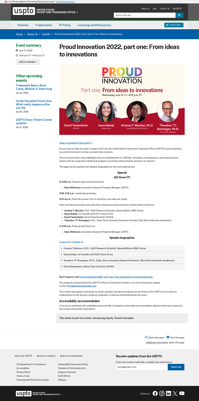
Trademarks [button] (43, 25)
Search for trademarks (71, 356)
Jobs (155, 8)
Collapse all (77, 242)
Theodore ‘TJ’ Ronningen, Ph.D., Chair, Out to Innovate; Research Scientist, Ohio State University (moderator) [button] (118, 260)
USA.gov (62, 380)
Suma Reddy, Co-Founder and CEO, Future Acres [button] (87, 254)
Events (46, 34)
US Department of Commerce (31, 364)
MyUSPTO (177, 8)
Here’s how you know (66, 2)
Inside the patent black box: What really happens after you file (34, 104)
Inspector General (67, 372)
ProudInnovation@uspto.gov (81, 286)
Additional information (157, 342)
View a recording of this (75, 143)
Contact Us (165, 8)
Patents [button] (22, 25)
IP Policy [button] (65, 25)
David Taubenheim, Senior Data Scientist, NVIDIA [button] (87, 266)
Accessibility (22, 368)
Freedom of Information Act (72, 368)
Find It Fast (173, 25)
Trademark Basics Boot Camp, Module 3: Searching (34, 87)
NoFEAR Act (64, 376)
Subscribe (176, 367)
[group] (121, 248)
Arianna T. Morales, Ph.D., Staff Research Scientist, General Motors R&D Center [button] (103, 248)
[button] (154, 338)
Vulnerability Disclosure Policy (73, 364)
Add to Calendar (28, 62)
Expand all (64, 242)
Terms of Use (23, 376)
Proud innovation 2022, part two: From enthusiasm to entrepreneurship (116, 277)
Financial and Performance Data (32, 380)
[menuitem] (23, 25)
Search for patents (46, 356)
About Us (145, 8)
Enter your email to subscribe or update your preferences (144, 362)
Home (19, 34)
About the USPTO (23, 356)
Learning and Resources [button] (94, 25)
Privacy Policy (23, 372)
